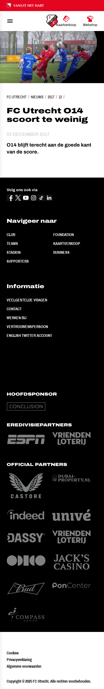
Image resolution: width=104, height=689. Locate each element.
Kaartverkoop (66, 243)
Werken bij (16, 317)
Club (11, 234)
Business (61, 252)
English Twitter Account (29, 335)
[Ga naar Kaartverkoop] (66, 21)
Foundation (63, 234)
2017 (51, 96)
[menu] (10, 21)
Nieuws (37, 96)
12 (60, 96)
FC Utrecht (17, 96)
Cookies (13, 652)
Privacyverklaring (19, 659)
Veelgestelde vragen (27, 300)
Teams (12, 243)
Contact (14, 308)
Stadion (14, 252)
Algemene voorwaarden (24, 666)
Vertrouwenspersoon (27, 326)
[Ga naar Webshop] (90, 21)
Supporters (18, 261)
